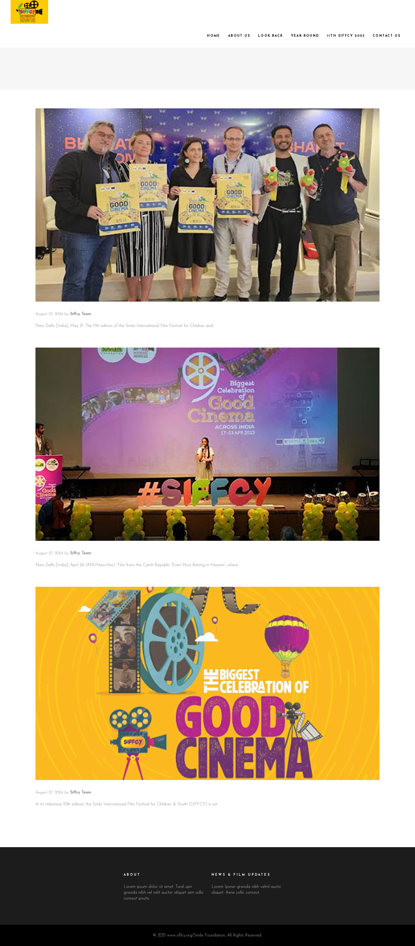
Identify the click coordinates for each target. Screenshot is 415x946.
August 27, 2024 (49, 314)
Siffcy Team (80, 314)
